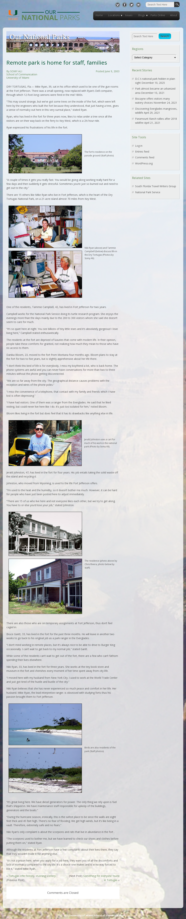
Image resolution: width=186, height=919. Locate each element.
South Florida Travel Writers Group (155, 186)
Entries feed (142, 151)
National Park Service (147, 192)
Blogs (141, 15)
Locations (114, 15)
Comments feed (144, 157)
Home (99, 15)
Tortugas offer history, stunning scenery (32, 876)
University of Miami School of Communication (97, 915)
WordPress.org (144, 163)
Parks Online (157, 15)
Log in (138, 145)
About (173, 15)
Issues (129, 15)
